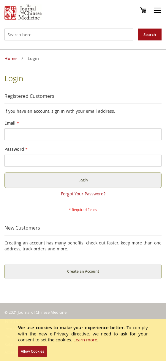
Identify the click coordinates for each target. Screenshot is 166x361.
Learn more (85, 340)
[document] (83, 340)
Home (11, 58)
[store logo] (23, 12)
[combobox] (68, 34)
